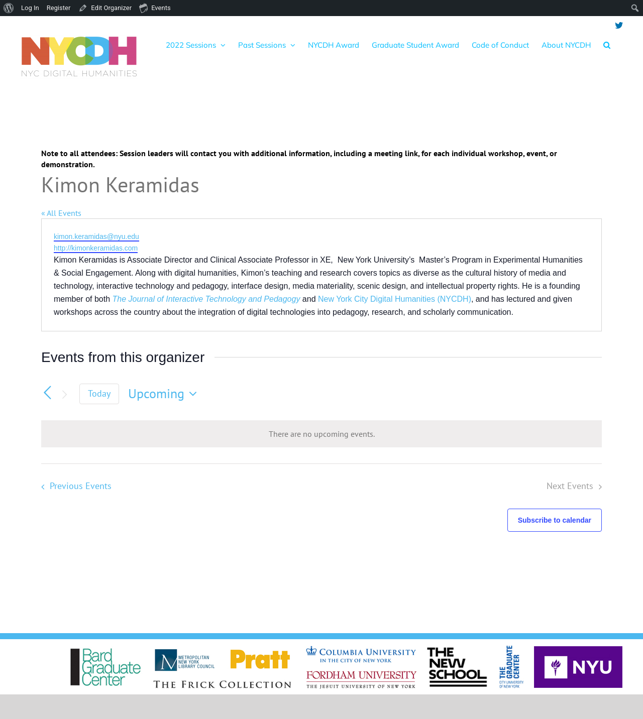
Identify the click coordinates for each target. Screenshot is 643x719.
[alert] (321, 433)
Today (99, 393)
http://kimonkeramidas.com (96, 248)
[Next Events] (64, 395)
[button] (606, 45)
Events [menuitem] (154, 7)
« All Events (61, 213)
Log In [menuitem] (30, 8)
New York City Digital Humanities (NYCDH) (394, 299)
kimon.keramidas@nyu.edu (96, 236)
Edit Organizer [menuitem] (111, 8)
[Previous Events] (47, 393)
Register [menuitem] (59, 8)
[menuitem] (9, 8)
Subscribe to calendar (554, 520)
